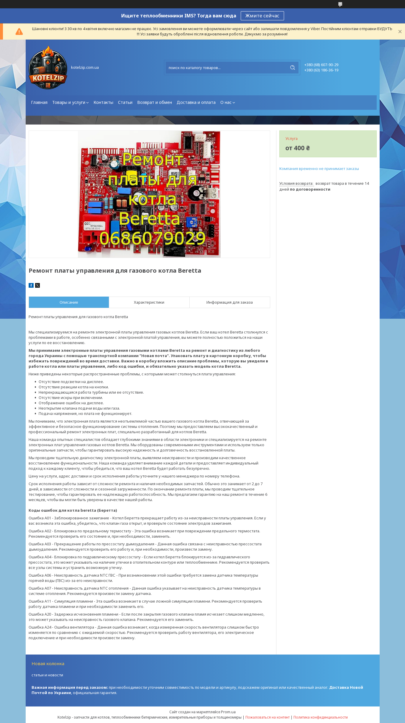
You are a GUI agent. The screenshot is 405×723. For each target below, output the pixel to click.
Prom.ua (228, 711)
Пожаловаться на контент (267, 717)
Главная (39, 102)
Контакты (103, 102)
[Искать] (293, 67)
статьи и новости (47, 675)
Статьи (125, 102)
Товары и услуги (68, 102)
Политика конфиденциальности (320, 717)
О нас (226, 102)
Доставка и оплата (196, 102)
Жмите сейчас (262, 15)
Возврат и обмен (154, 102)
